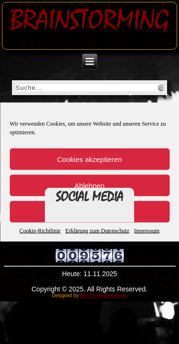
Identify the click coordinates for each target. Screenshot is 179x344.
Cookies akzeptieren (89, 159)
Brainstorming (89, 20)
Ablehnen (89, 185)
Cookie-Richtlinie (40, 230)
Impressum (146, 230)
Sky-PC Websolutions (103, 295)
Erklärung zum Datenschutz (97, 230)
